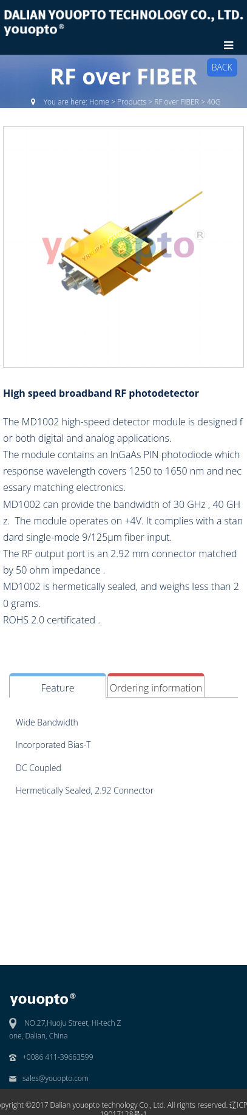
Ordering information (156, 688)
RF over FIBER (176, 102)
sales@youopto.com (55, 1078)
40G (213, 102)
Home (99, 102)
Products (131, 102)
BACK (222, 67)
